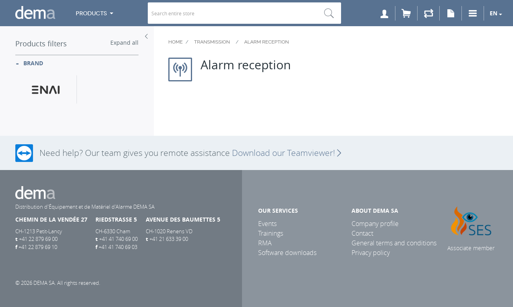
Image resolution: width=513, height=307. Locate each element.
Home (175, 42)
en (493, 13)
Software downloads (287, 252)
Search (329, 13)
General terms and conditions (394, 243)
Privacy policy (371, 252)
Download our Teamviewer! (286, 152)
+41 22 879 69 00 (38, 239)
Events (267, 223)
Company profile (375, 223)
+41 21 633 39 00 (168, 239)
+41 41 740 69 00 (118, 239)
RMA (265, 243)
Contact (362, 233)
